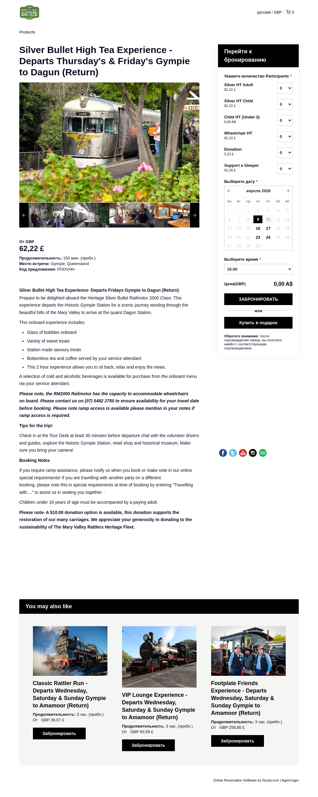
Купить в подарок (258, 322)
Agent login (290, 780)
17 (268, 228)
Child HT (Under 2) (242, 120)
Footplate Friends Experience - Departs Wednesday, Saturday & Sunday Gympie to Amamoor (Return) (242, 698)
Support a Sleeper (242, 168)
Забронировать (258, 299)
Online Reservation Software (235, 780)
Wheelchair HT (242, 136)
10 (268, 219)
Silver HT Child (242, 103)
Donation (242, 152)
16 (258, 228)
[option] (41, 215)
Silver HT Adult (242, 87)
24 (268, 237)
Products (27, 32)
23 (258, 237)
